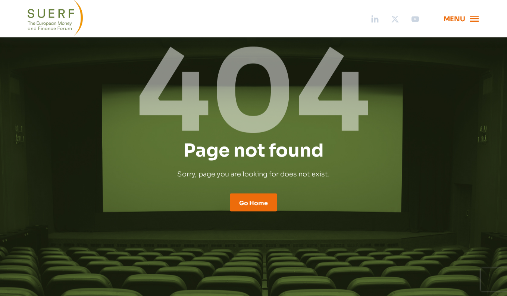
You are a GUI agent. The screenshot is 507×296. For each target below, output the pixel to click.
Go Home (253, 202)
